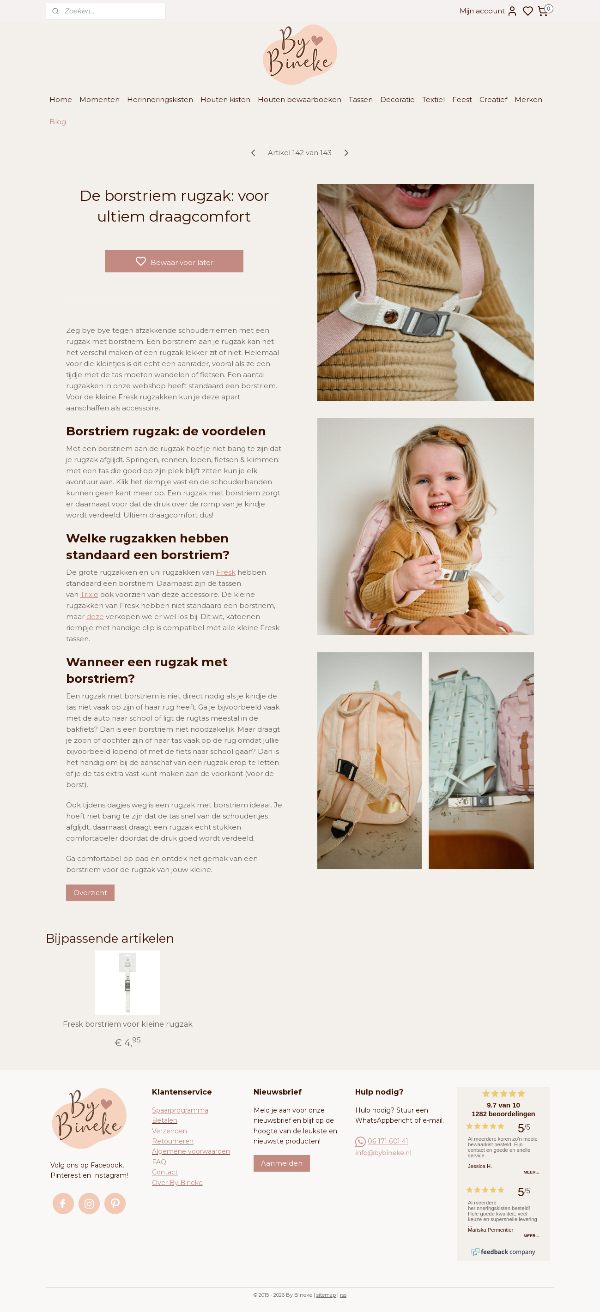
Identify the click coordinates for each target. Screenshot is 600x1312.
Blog (57, 121)
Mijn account (489, 11)
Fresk (226, 572)
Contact (165, 1172)
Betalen (164, 1120)
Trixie (89, 594)
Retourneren (173, 1141)
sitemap (326, 1295)
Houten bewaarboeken (299, 99)
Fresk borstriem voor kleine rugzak (128, 1024)
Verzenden (169, 1131)
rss (343, 1295)
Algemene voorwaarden (191, 1151)
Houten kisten (225, 99)
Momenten (99, 99)
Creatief (493, 99)
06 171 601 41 (388, 1141)
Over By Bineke (177, 1183)
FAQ (159, 1162)
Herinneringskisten (160, 99)
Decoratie (397, 99)
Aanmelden (282, 1163)
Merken (528, 99)
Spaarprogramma (180, 1110)
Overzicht (90, 892)
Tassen (361, 99)
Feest (462, 99)
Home (60, 99)
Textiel (433, 99)
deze (95, 616)
